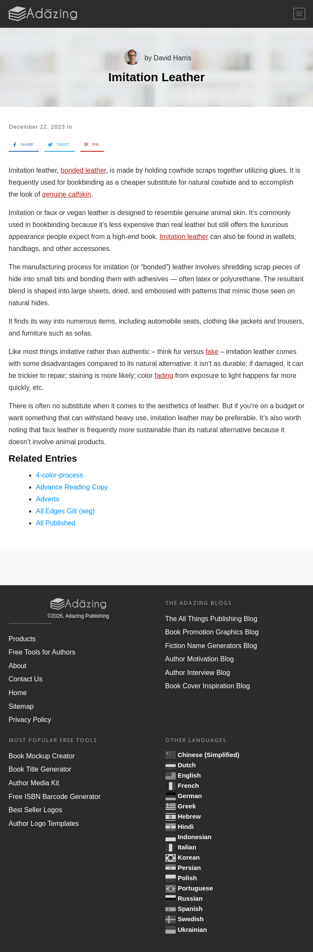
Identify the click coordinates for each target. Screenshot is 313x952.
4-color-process (59, 475)
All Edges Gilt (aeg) (65, 511)
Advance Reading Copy (72, 487)
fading (163, 375)
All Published (56, 523)
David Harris (172, 58)
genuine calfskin (66, 194)
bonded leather (83, 170)
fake (212, 351)
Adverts (47, 499)
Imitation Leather (156, 77)
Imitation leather (183, 236)
